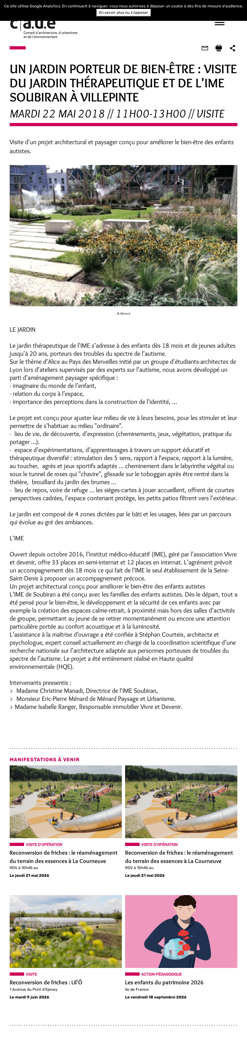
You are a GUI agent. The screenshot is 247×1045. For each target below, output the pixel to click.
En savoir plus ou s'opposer (123, 12)
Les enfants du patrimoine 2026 (164, 982)
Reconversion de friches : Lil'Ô (46, 982)
